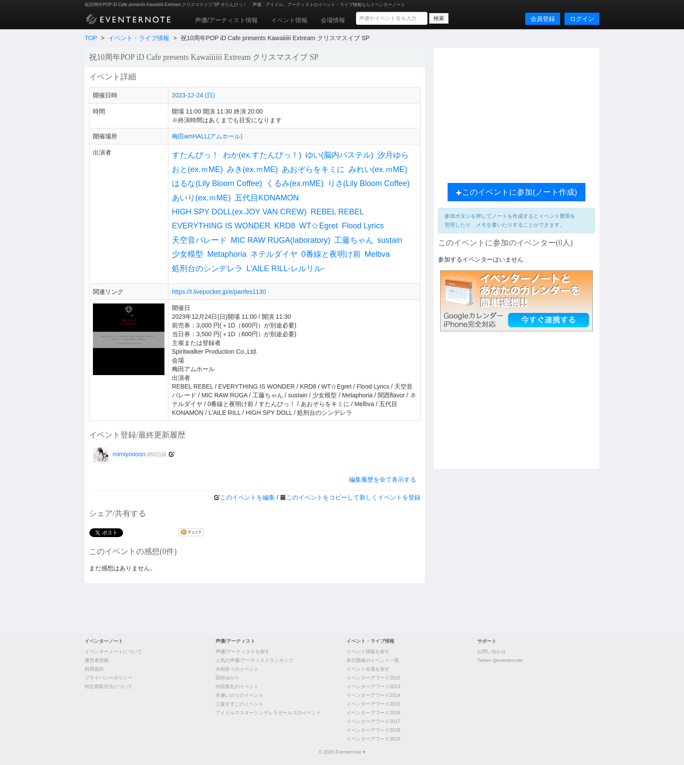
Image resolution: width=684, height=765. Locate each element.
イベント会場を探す (368, 669)
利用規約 (94, 669)
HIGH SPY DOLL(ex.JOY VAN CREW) (239, 211)
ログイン (582, 18)
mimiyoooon (130, 454)
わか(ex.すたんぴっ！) (262, 155)
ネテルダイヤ (274, 254)
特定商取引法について (109, 686)
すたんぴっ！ (195, 155)
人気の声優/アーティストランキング (254, 660)
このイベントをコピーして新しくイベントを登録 (353, 497)
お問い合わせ (491, 651)
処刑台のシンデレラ (207, 268)
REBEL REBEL (337, 211)
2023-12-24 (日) (193, 95)
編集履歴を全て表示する (382, 479)
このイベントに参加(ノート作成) (516, 192)
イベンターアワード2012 (373, 677)
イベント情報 (289, 20)
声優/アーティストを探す (242, 651)
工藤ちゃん (353, 240)
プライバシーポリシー (109, 677)
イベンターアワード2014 (373, 695)
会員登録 (542, 18)
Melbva (377, 254)
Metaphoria (226, 254)
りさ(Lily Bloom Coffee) (369, 183)
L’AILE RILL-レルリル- (285, 268)
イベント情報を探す (368, 651)
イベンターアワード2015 (373, 703)
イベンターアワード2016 (373, 712)
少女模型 (187, 254)
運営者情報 (97, 660)
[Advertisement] (516, 113)
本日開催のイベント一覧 (372, 660)
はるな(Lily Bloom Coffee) (217, 183)
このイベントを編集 (247, 497)
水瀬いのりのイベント (239, 695)
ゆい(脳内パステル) (339, 155)
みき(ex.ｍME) (252, 169)
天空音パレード (199, 240)
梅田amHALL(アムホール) (207, 136)
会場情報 (333, 20)
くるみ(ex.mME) (295, 183)
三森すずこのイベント (239, 703)
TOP (91, 37)
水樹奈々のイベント (237, 669)
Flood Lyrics (362, 225)
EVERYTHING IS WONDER (221, 225)
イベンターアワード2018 (373, 730)
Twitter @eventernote (500, 660)
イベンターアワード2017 (373, 721)
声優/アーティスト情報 (226, 20)
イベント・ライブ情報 (138, 37)
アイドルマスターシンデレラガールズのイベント (268, 712)
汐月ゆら (393, 155)
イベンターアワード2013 (373, 686)
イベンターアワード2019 (373, 738)
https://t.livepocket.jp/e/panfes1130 (219, 291)
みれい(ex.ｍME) (378, 169)
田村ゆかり (227, 677)
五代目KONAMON (267, 197)
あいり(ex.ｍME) (201, 197)
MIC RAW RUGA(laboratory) (280, 240)
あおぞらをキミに (313, 169)
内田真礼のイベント (237, 686)
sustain (389, 240)
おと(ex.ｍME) (197, 169)
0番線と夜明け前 (331, 254)
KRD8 (284, 225)
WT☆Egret (318, 225)
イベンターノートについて (113, 651)
